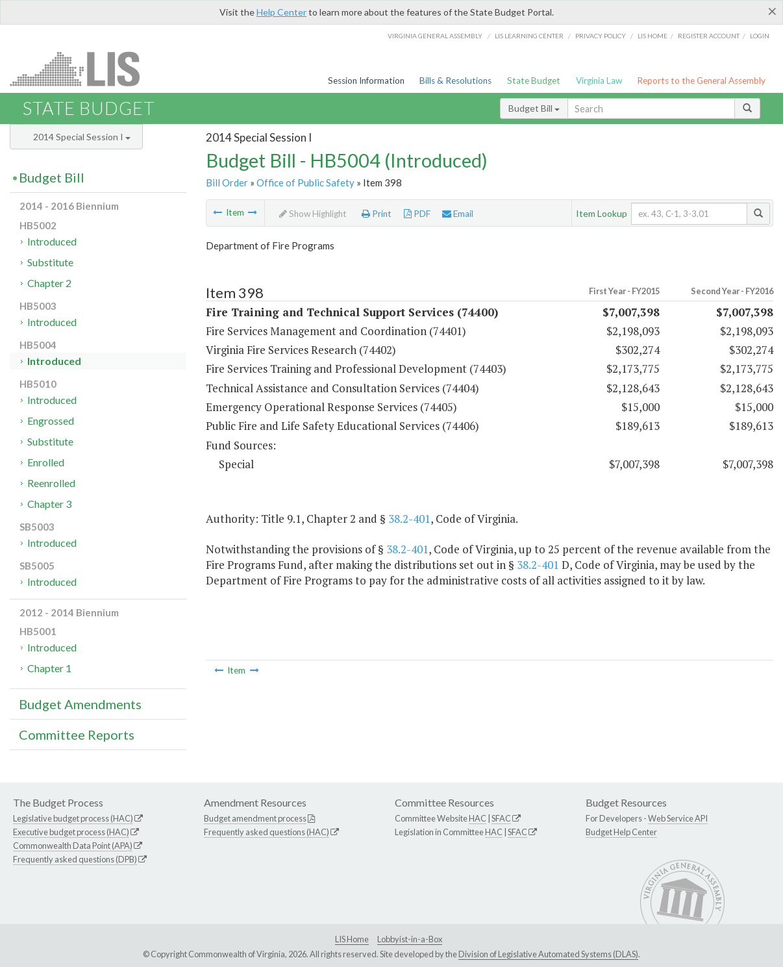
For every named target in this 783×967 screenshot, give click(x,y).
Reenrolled (51, 483)
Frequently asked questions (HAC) (266, 832)
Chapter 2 (49, 283)
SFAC (501, 818)
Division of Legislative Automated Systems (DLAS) (548, 954)
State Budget (533, 80)
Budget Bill (534, 108)
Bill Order (227, 182)
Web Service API (678, 818)
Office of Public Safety (305, 182)
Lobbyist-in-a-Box (409, 939)
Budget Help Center (621, 832)
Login (759, 36)
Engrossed (50, 420)
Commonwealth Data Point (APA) (72, 845)
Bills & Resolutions (455, 80)
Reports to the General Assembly (701, 80)
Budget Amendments (80, 704)
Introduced (52, 241)
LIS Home (352, 939)
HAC (477, 818)
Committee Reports (76, 734)
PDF (417, 213)
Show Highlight (313, 213)
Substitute (50, 262)
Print (377, 213)
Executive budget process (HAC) (71, 832)
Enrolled (45, 462)
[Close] (772, 11)
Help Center (281, 12)
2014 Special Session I (81, 136)
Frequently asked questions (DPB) (75, 859)
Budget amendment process (255, 818)
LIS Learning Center (529, 36)
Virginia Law (599, 80)
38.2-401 (409, 518)
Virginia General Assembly (435, 36)
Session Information (366, 80)
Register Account (709, 36)
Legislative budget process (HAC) (73, 818)
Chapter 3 (49, 503)
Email (457, 213)
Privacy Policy (600, 36)
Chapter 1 (49, 668)
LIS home (652, 36)
